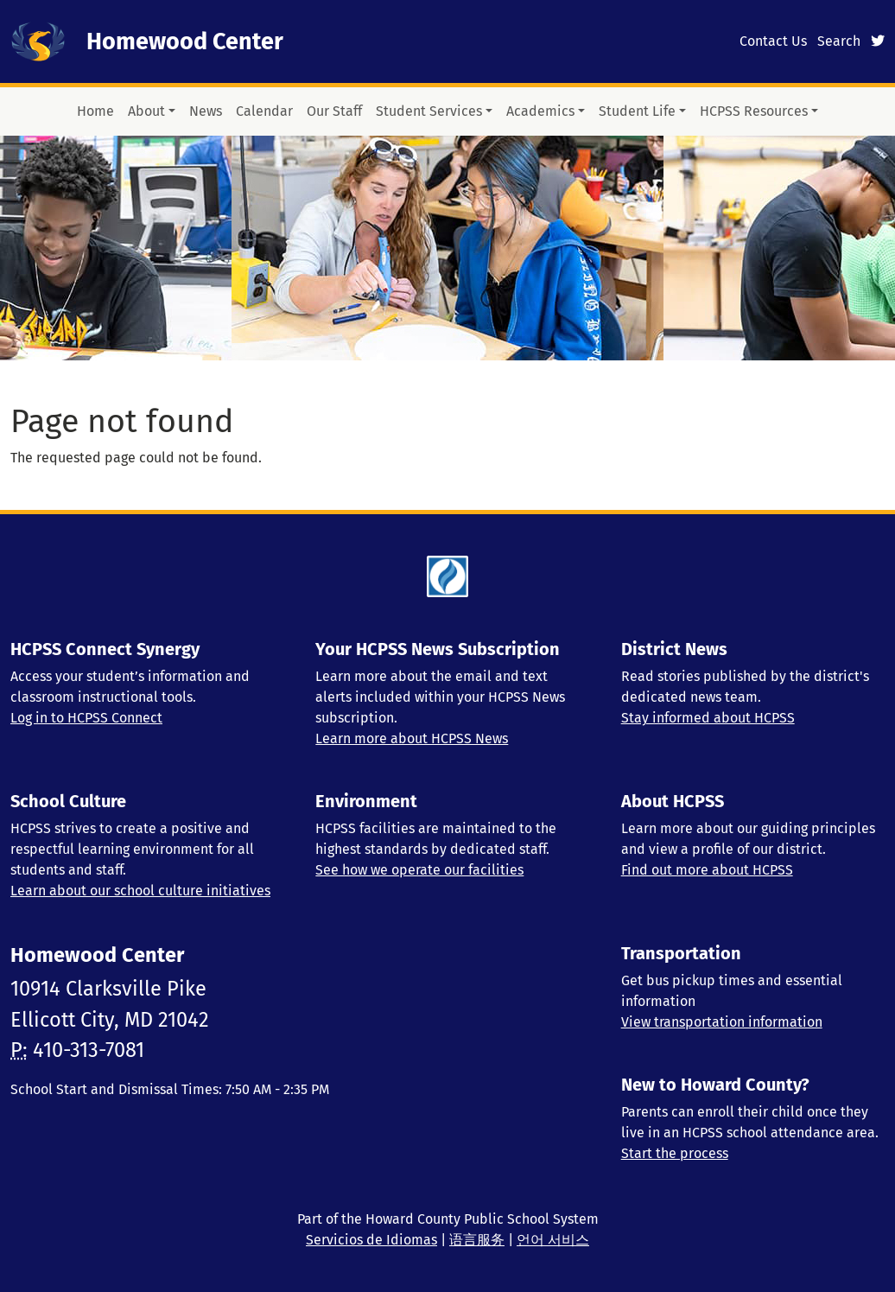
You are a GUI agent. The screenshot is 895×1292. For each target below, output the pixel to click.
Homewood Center (184, 41)
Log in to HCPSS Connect (86, 718)
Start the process (674, 1153)
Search (838, 41)
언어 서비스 (553, 1240)
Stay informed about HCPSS (708, 718)
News (205, 111)
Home (95, 111)
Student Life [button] (637, 111)
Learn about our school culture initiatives (140, 890)
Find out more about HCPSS (707, 870)
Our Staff (334, 111)
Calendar (264, 111)
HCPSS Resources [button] (754, 111)
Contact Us (773, 41)
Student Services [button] (429, 111)
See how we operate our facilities (419, 870)
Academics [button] (540, 111)
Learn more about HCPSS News (411, 738)
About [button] (146, 111)
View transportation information (721, 1022)
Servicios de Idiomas (371, 1240)
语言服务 (477, 1240)
